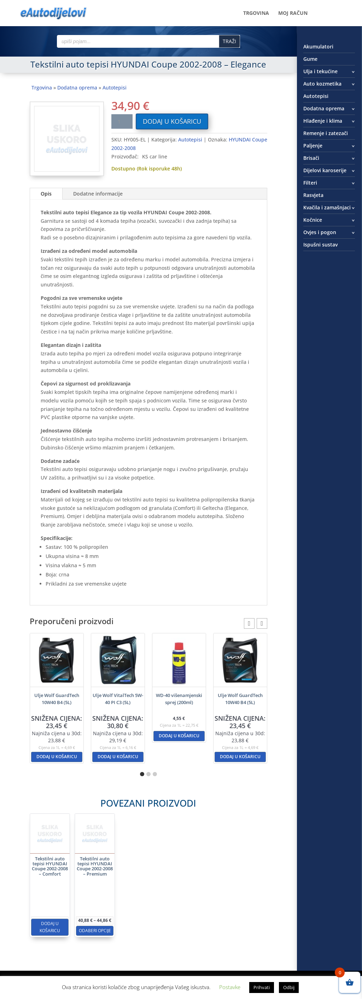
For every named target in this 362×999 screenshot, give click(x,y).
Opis (46, 193)
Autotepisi (115, 87)
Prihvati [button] (261, 987)
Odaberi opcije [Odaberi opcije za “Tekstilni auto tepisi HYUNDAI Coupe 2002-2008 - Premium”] (118, 905)
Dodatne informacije (98, 193)
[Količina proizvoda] (122, 121)
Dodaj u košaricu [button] (56, 757)
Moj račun (293, 13)
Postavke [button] (229, 987)
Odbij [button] (288, 987)
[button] (262, 623)
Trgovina (256, 13)
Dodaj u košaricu (172, 121)
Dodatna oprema (77, 87)
